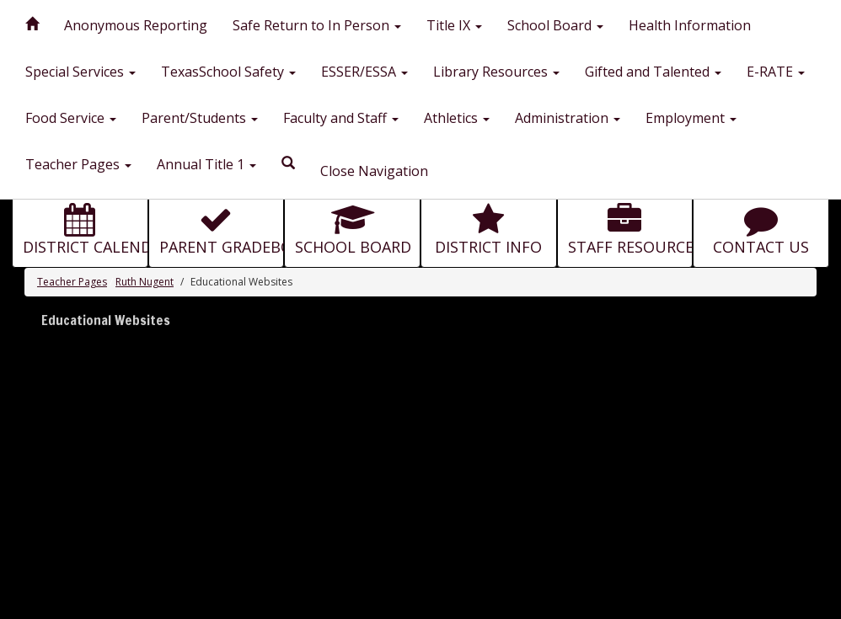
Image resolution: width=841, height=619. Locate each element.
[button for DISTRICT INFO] (488, 226)
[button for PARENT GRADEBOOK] (216, 226)
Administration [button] (567, 118)
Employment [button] (691, 118)
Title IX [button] (454, 25)
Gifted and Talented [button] (653, 71)
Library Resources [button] (496, 71)
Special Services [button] (80, 71)
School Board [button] (555, 25)
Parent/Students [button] (200, 118)
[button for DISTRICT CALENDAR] (80, 226)
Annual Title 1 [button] (206, 164)
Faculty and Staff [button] (341, 118)
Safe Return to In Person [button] (317, 25)
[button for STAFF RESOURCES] (625, 226)
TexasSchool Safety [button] (228, 71)
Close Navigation (374, 171)
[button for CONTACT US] (761, 226)
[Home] (32, 21)
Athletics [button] (457, 118)
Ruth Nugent (144, 282)
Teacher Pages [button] (78, 164)
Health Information (690, 25)
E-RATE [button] (776, 71)
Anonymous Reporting (135, 25)
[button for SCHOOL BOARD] (352, 226)
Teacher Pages (72, 282)
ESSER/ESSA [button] (364, 71)
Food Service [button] (70, 118)
